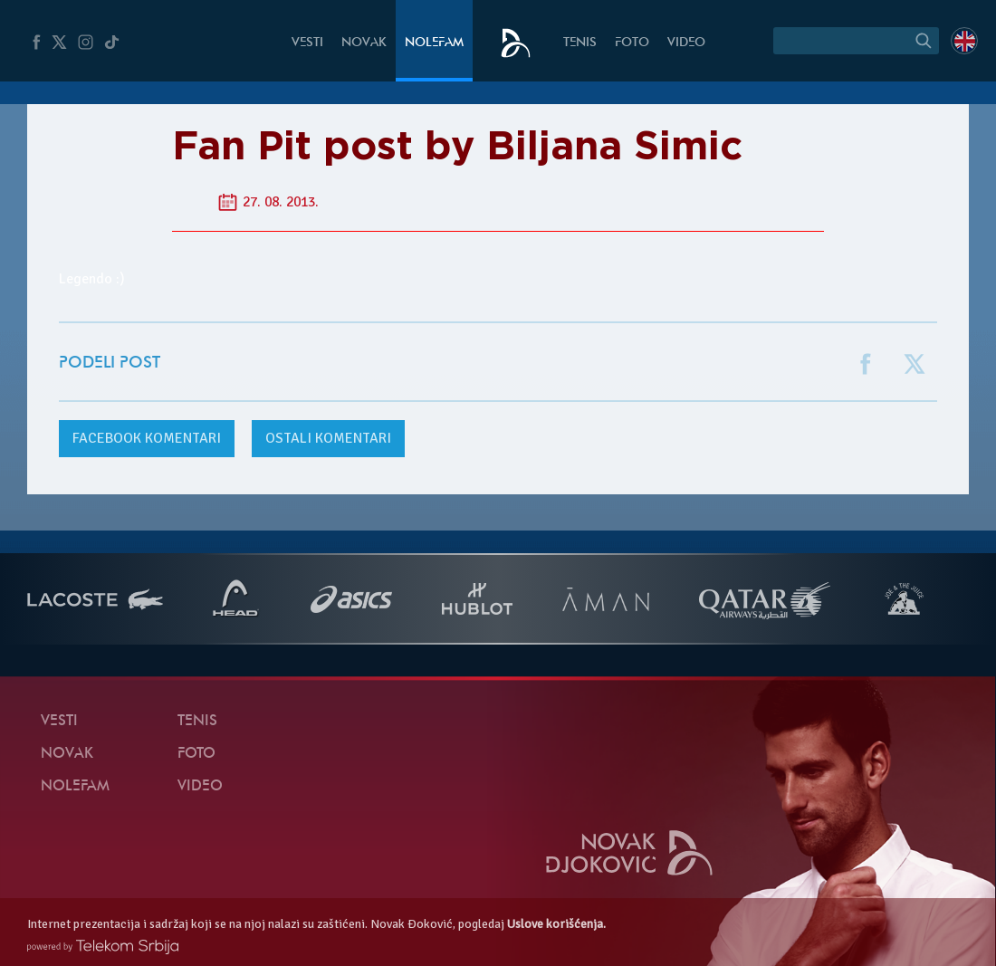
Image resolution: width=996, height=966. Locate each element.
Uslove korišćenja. (556, 924)
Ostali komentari (328, 438)
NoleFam (434, 43)
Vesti (307, 43)
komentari (146, 438)
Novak (364, 43)
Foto (632, 43)
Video (686, 43)
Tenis (580, 43)
